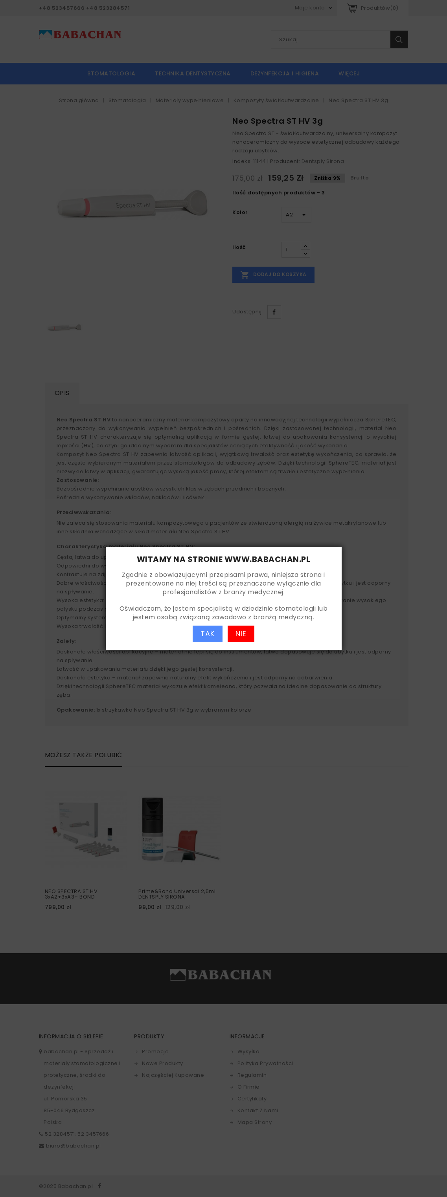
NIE (240, 634)
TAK (208, 634)
